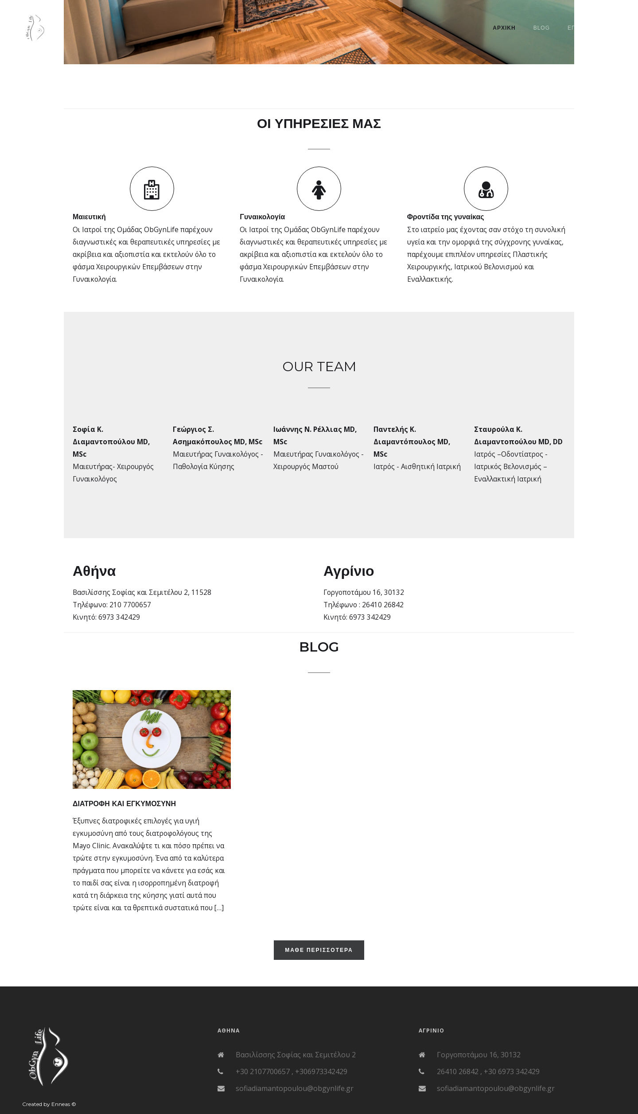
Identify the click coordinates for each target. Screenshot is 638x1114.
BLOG (541, 28)
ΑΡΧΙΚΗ (504, 28)
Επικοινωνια (587, 28)
